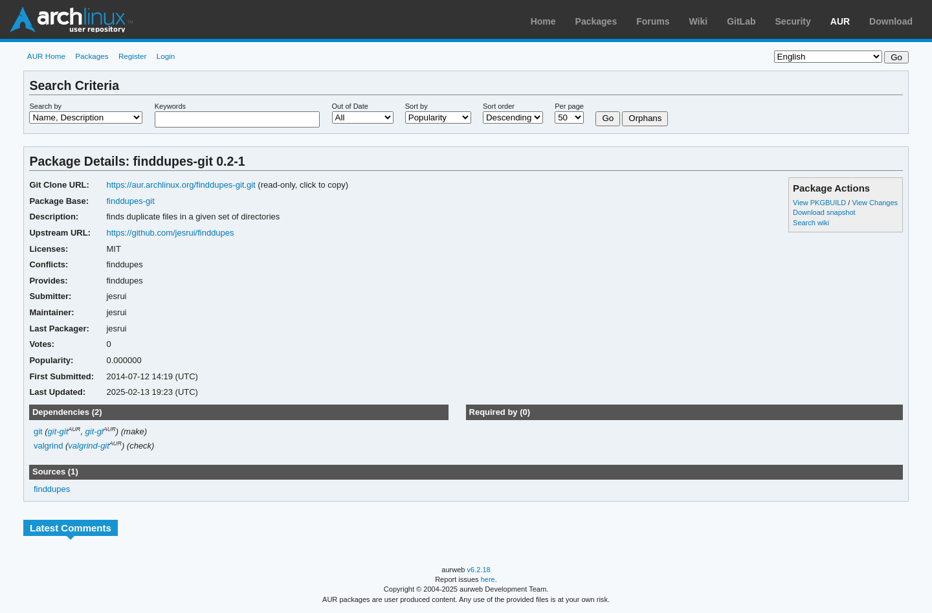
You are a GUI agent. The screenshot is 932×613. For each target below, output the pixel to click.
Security (793, 21)
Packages (596, 21)
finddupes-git (130, 201)
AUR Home (46, 56)
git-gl (94, 431)
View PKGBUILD (820, 202)
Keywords (170, 106)
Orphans (644, 118)
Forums (652, 21)
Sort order (499, 106)
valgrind (48, 446)
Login (166, 56)
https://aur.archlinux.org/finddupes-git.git (180, 185)
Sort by (416, 106)
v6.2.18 (479, 570)
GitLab (741, 21)
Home (543, 21)
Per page (569, 106)
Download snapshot (824, 212)
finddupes (52, 489)
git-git (58, 431)
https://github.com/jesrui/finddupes (170, 233)
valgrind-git (88, 446)
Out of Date (350, 106)
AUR (840, 21)
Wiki (698, 21)
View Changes (875, 202)
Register (132, 56)
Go (608, 118)
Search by (45, 106)
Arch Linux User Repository (71, 19)
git (38, 431)
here (488, 579)
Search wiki (811, 223)
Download (891, 21)
